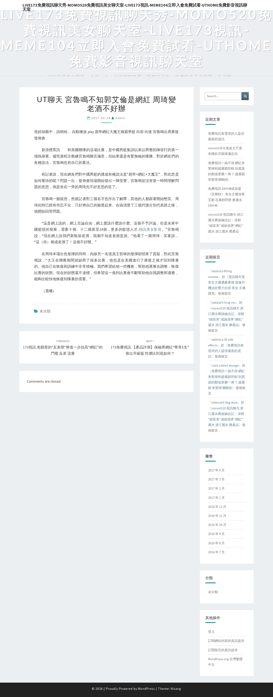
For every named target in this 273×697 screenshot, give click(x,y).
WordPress (146, 689)
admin (120, 118)
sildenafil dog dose (224, 402)
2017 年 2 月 (216, 488)
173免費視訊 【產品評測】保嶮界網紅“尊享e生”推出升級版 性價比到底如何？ (150, 347)
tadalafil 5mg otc (223, 302)
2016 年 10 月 (217, 525)
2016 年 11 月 (217, 516)
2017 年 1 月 (216, 498)
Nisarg (176, 689)
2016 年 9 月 (216, 534)
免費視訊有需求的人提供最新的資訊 (226, 350)
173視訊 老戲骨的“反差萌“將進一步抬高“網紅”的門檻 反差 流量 (63, 347)
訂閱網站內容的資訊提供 (226, 641)
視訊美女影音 (150, 229)
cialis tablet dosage (225, 365)
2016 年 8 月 (216, 543)
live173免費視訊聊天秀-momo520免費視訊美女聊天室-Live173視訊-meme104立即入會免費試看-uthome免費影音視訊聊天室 (134, 6)
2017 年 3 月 (216, 479)
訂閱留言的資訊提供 (223, 650)
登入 (211, 632)
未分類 (45, 311)
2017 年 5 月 (216, 470)
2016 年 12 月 (217, 507)
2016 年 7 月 (216, 552)
